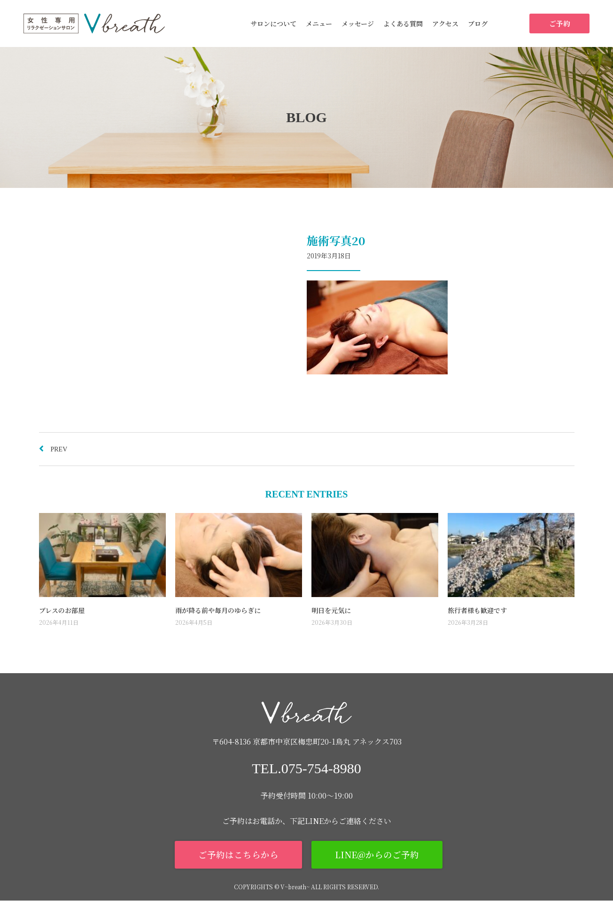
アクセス (445, 23)
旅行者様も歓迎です (477, 610)
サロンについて (273, 23)
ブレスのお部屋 (62, 610)
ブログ (478, 23)
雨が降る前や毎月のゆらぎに (218, 610)
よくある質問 (403, 23)
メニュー (319, 23)
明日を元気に (331, 610)
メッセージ (357, 23)
